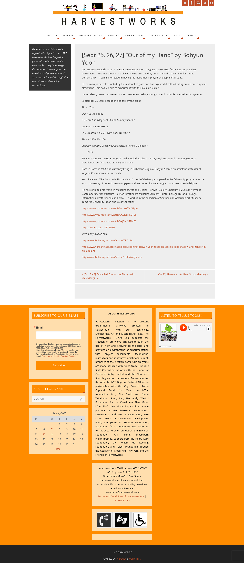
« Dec (57, 448)
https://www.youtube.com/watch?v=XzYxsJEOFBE (109, 214)
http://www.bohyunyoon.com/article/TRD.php (107, 240)
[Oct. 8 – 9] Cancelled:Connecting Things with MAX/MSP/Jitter (108, 276)
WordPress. (135, 558)
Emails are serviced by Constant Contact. (59, 356)
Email (39, 327)
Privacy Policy (122, 500)
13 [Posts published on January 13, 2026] (44, 434)
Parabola (121, 558)
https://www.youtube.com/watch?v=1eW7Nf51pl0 (110, 208)
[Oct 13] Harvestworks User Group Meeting (182, 274)
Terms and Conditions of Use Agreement (121, 496)
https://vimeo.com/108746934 (98, 227)
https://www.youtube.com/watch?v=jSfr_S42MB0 (109, 221)
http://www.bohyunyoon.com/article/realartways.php (112, 257)
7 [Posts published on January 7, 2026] (52, 429)
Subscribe (59, 365)
